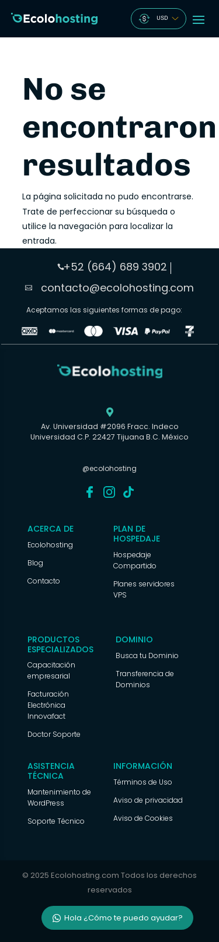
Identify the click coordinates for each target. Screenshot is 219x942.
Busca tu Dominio (147, 655)
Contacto (43, 581)
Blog (35, 563)
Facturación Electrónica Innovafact (48, 705)
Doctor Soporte (54, 734)
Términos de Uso (142, 782)
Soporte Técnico (56, 821)
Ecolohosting (50, 545)
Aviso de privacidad (148, 800)
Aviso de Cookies (143, 818)
